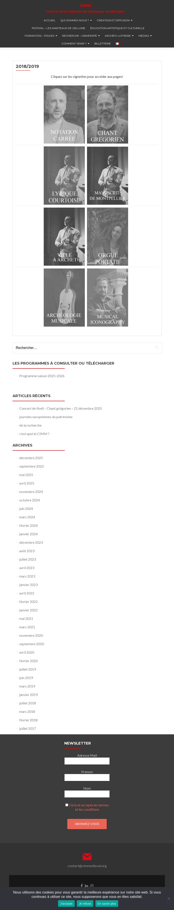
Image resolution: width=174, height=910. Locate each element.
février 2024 (28, 525)
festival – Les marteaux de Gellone (58, 28)
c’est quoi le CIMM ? (34, 434)
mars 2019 (27, 686)
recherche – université (79, 35)
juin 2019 (26, 678)
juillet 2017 (27, 728)
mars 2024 (27, 517)
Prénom (87, 772)
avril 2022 (26, 593)
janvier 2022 (28, 610)
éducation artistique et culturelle (117, 28)
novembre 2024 (31, 491)
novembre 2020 (31, 635)
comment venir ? (74, 43)
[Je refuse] (168, 898)
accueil (49, 20)
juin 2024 (26, 508)
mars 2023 (27, 576)
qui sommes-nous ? (74, 20)
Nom (87, 788)
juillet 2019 (27, 669)
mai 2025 (26, 475)
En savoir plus (107, 903)
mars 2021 (27, 627)
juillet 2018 (27, 703)
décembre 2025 (31, 458)
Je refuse (85, 903)
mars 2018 (27, 711)
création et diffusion (113, 20)
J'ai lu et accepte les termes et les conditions (89, 807)
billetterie (102, 43)
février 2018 (28, 720)
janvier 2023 (28, 585)
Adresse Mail (87, 755)
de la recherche (30, 425)
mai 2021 (26, 618)
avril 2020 (26, 652)
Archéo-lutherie (118, 35)
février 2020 (28, 661)
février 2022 (28, 601)
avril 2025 (26, 483)
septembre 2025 (31, 466)
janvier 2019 (28, 694)
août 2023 (26, 551)
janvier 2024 (28, 534)
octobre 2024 (29, 500)
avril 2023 (26, 568)
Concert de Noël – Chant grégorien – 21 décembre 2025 (60, 408)
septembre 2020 (31, 644)
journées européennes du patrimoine (45, 417)
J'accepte (66, 903)
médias (144, 35)
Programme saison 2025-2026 (41, 376)
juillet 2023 (27, 559)
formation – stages (39, 35)
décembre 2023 (31, 542)
